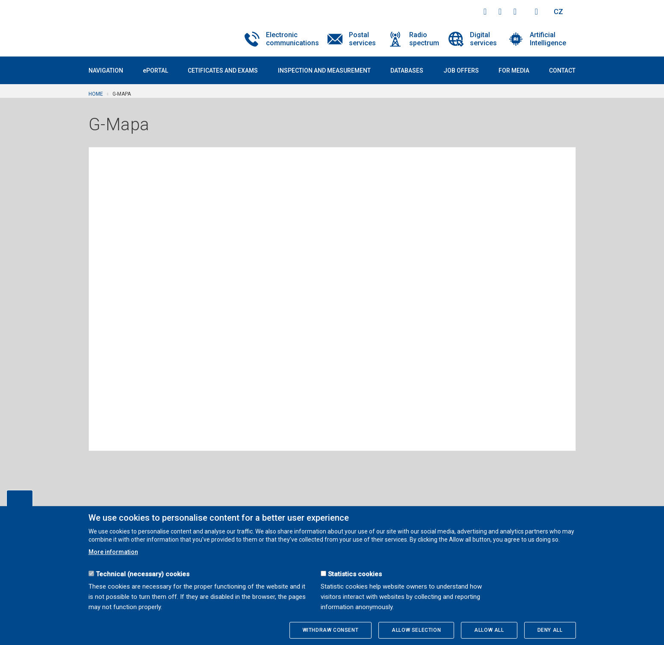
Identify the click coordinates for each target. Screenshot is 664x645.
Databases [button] (406, 70)
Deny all (550, 630)
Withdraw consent (331, 630)
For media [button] (514, 70)
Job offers (461, 70)
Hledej (536, 11)
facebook (485, 11)
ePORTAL (155, 70)
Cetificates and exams (223, 70)
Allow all (489, 630)
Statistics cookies (355, 574)
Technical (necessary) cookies (142, 574)
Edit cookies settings (19, 498)
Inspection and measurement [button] (324, 70)
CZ (558, 11)
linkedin (515, 11)
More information (113, 551)
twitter (500, 11)
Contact (562, 70)
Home (96, 94)
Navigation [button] (106, 70)
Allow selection (416, 630)
